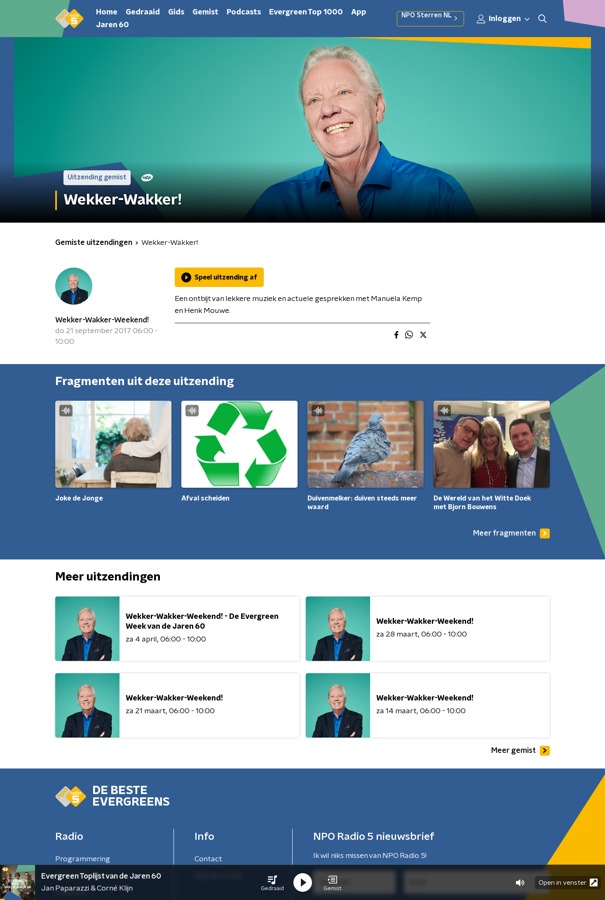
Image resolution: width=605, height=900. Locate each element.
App (358, 12)
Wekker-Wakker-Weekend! (102, 320)
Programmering (82, 859)
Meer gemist (520, 751)
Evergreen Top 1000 (306, 12)
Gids (176, 12)
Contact (208, 859)
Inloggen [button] (503, 18)
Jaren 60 (112, 25)
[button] (272, 882)
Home (106, 12)
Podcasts (244, 12)
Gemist (205, 12)
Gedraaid (143, 12)
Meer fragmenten (511, 533)
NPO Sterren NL (430, 18)
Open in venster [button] (568, 882)
